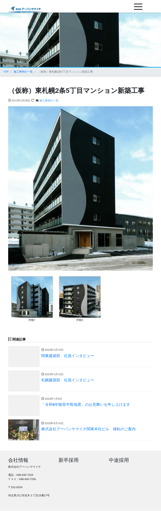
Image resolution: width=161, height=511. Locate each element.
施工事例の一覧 (48, 100)
